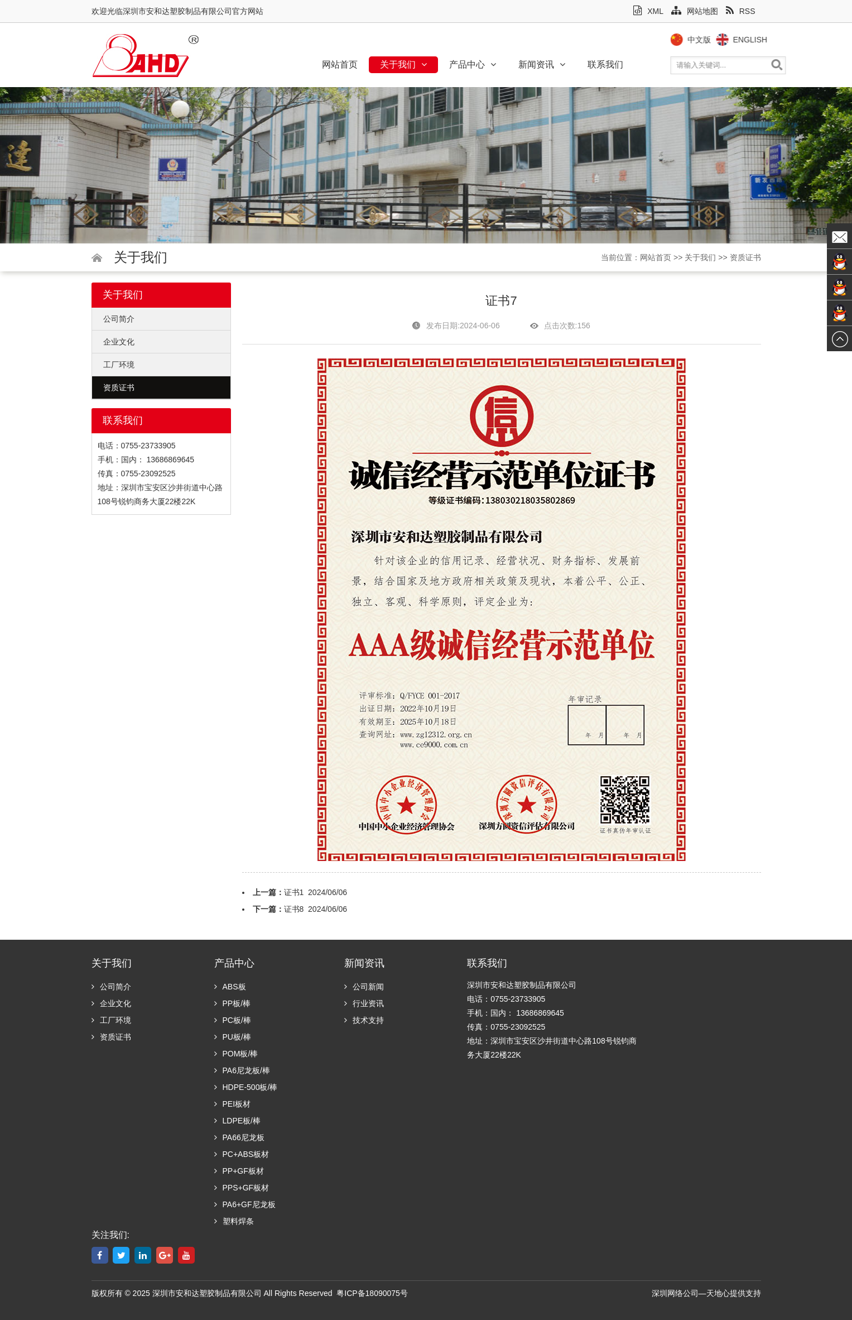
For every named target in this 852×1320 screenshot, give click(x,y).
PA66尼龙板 (239, 1137)
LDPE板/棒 (237, 1120)
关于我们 (403, 64)
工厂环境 (118, 364)
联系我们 (605, 64)
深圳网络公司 (675, 1293)
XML (648, 11)
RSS (740, 11)
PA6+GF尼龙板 (245, 1204)
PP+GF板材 (239, 1170)
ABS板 (230, 986)
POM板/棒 (236, 1053)
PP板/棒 (232, 1003)
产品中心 (472, 64)
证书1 (294, 892)
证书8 (294, 909)
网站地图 (694, 11)
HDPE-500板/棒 (246, 1087)
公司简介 (118, 318)
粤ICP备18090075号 (372, 1293)
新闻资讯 (541, 64)
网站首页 (340, 64)
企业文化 (118, 341)
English (772, 39)
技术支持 (364, 1020)
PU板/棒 (232, 1036)
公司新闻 (364, 986)
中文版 (721, 39)
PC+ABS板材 (241, 1154)
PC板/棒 (232, 1020)
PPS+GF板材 (241, 1187)
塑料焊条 (234, 1221)
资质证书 (745, 257)
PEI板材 (232, 1103)
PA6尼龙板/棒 (242, 1070)
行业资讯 (364, 1003)
